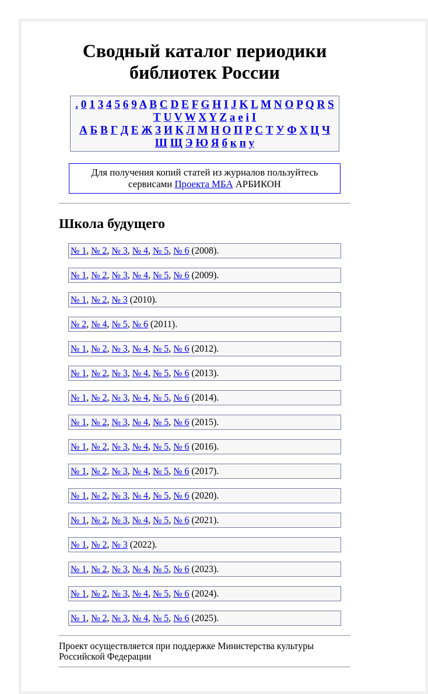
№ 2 (99, 250)
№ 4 (140, 250)
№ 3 (120, 250)
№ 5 (161, 250)
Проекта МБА (203, 184)
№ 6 (181, 250)
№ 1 (78, 250)
